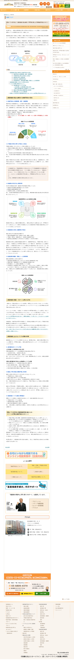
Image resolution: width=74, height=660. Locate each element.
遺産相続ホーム (9, 604)
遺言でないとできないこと (58, 45)
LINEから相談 (43, 593)
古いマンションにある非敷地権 (59, 43)
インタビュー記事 (57, 88)
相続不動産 (55, 102)
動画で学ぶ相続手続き (13, 593)
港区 (41, 619)
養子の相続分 (26, 648)
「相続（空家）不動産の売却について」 (39, 466)
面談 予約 (56, 6)
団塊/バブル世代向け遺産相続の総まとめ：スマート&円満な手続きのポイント (28, 93)
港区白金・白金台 (44, 610)
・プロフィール (36, 501)
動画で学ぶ (48, 10)
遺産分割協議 (26, 610)
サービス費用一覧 (15, 10)
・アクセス (34, 507)
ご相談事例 (25, 10)
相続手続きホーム (6, 14)
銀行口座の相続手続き (28, 615)
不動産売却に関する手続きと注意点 (22, 75)
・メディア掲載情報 (37, 503)
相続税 (47, 26)
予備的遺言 (42, 627)
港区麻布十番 (43, 608)
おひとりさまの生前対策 (15, 26)
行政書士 (55, 107)
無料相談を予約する (28, 593)
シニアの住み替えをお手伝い (59, 67)
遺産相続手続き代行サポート (12, 617)
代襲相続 (25, 652)
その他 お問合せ (67, 6)
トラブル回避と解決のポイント (17, 83)
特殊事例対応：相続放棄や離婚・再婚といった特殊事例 (27, 80)
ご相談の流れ (37, 10)
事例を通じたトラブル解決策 (20, 91)
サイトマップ (58, 610)
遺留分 (25, 650)
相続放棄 (25, 642)
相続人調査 (26, 606)
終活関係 (55, 105)
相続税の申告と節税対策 (19, 77)
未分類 (54, 81)
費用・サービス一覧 (10, 608)
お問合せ (8, 614)
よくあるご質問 (59, 10)
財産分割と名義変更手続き (20, 78)
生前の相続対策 (56, 93)
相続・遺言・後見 (28, 26)
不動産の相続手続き (28, 617)
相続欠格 (25, 646)
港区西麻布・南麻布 (44, 615)
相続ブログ (8, 615)
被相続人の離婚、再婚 (28, 629)
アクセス (8, 612)
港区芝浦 (42, 617)
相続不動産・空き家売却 (36, 26)
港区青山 (42, 612)
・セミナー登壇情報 (37, 505)
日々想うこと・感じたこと (58, 76)
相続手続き (43, 26)
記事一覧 (67, 69)
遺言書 (40, 621)
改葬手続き (41, 646)
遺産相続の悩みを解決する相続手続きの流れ (20, 72)
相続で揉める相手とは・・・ (59, 48)
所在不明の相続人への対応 (29, 637)
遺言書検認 (42, 623)
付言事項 (42, 625)
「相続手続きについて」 (16, 466)
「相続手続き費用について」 (38, 477)
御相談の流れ (9, 610)
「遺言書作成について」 (16, 471)
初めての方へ (9, 606)
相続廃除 (25, 644)
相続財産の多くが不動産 (29, 631)
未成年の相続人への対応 (29, 641)
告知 (54, 74)
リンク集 (57, 606)
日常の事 (55, 79)
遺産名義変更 (26, 612)
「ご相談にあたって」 (16, 477)
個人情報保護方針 (59, 608)
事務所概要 (58, 604)
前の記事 (7, 447)
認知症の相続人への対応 (29, 639)
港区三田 (42, 606)
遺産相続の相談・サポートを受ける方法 (19, 82)
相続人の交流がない (28, 627)
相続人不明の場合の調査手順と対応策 (22, 90)
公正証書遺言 (22, 26)
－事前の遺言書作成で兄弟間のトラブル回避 (24, 88)
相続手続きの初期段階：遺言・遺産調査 (23, 74)
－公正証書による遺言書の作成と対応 (22, 86)
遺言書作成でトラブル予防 (20, 85)
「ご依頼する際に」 (38, 471)
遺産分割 (24, 633)
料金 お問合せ (62, 6)
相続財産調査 (26, 608)
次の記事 (47, 447)
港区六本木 (42, 614)
